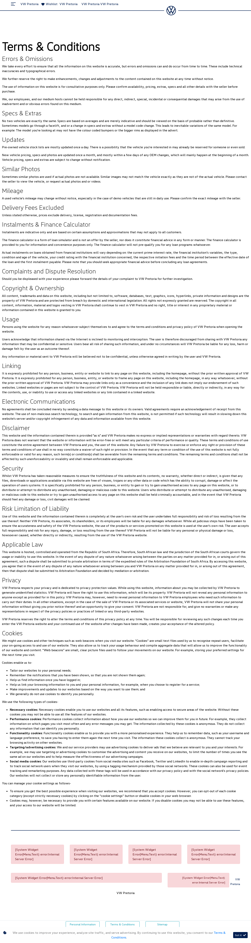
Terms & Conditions (122, 924)
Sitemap (162, 924)
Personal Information (83, 924)
